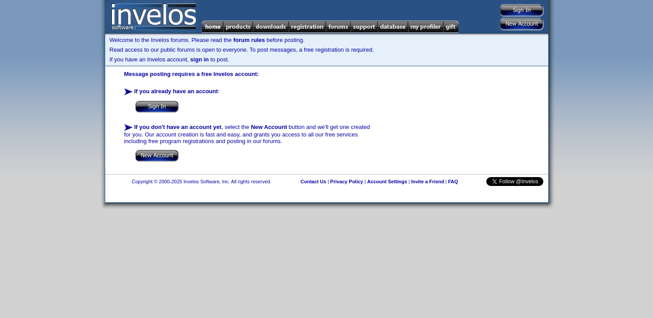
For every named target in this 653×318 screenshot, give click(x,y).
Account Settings (387, 181)
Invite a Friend (427, 181)
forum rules (249, 40)
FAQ (453, 181)
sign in (199, 59)
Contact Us (313, 181)
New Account (269, 127)
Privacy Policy (346, 181)
